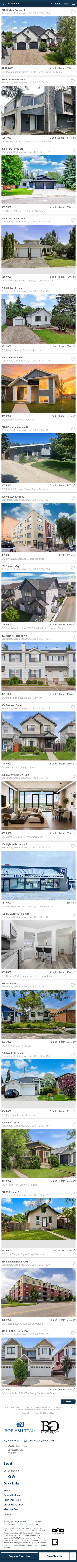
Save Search (54, 1556)
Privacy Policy (25, 1524)
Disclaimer (36, 1524)
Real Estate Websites (26, 1522)
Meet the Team (11, 1509)
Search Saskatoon (13, 1495)
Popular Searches (19, 1556)
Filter (58, 3)
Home (7, 1490)
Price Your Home (12, 1500)
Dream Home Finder (14, 1504)
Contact (7, 1514)
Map (66, 3)
